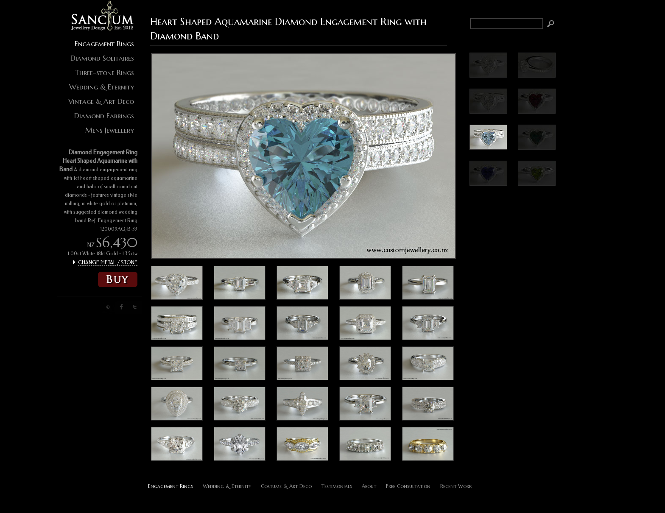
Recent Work (456, 486)
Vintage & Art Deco (101, 101)
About (369, 486)
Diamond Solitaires (102, 58)
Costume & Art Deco (286, 486)
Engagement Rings (104, 43)
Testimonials (336, 486)
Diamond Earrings (104, 115)
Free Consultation (408, 486)
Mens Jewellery (109, 130)
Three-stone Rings (104, 72)
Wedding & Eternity (101, 87)
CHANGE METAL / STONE (107, 262)
